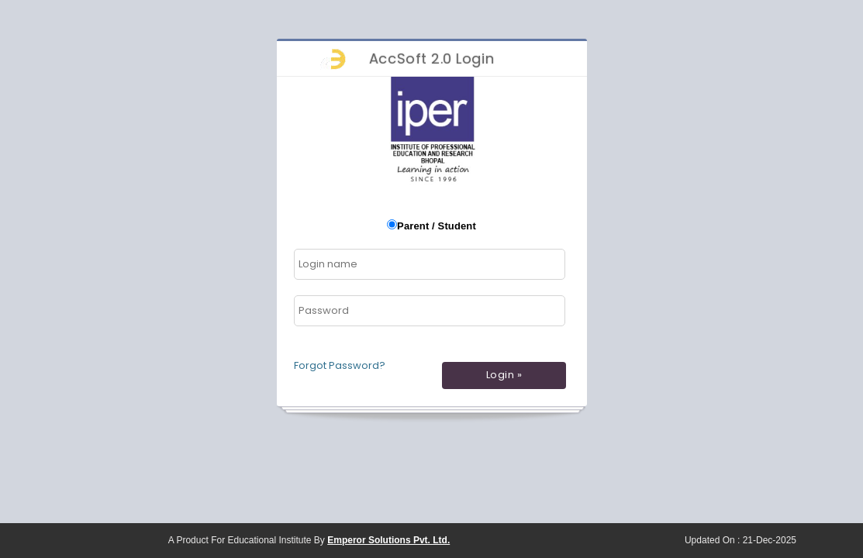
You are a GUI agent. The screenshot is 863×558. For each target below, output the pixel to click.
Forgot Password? (339, 365)
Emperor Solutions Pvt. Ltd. (388, 540)
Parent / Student (436, 226)
